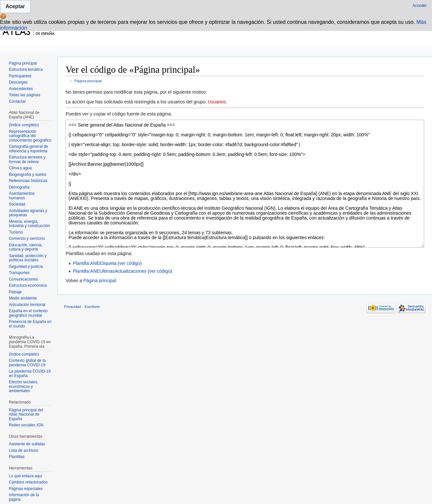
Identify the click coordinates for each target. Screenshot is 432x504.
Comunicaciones (23, 279)
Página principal (88, 81)
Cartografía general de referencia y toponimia (28, 148)
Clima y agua (20, 168)
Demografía (19, 187)
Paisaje (15, 292)
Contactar (17, 101)
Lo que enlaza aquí (25, 476)
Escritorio (92, 307)
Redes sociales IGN (26, 425)
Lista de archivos (23, 450)
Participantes (20, 76)
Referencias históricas (28, 180)
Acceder (419, 5)
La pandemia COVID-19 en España (30, 373)
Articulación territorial (27, 304)
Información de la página (24, 497)
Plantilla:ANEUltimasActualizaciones (110, 271)
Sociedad (17, 204)
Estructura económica (28, 285)
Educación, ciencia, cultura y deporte (25, 247)
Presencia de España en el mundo (30, 323)
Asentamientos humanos (22, 195)
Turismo (16, 232)
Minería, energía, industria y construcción (29, 223)
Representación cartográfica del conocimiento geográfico (30, 136)
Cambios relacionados (28, 482)
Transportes (19, 272)
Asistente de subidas (27, 444)
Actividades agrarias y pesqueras (28, 213)
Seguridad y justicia (26, 266)
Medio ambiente (23, 298)
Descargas (18, 82)
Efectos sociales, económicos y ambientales (23, 386)
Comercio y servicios (27, 238)
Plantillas (16, 456)
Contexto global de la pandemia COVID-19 (27, 362)
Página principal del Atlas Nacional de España (26, 414)
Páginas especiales (25, 488)
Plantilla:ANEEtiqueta (94, 263)
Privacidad (72, 307)
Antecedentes (21, 88)
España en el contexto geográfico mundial (28, 313)
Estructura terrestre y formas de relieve (27, 159)
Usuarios (217, 101)
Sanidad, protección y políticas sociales (27, 258)
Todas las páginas (24, 95)
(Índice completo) (24, 125)
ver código (129, 263)
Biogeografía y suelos (27, 174)
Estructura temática (25, 69)
